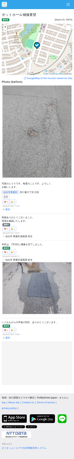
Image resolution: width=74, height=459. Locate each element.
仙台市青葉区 (10, 192)
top (3, 402)
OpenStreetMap (57, 74)
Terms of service (46, 402)
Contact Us (28, 402)
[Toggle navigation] (68, 4)
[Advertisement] (37, 363)
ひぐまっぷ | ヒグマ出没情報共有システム (24, 447)
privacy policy (9, 408)
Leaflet (46, 74)
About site (13, 402)
